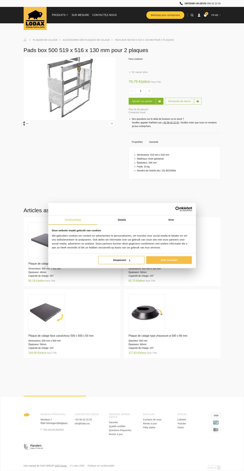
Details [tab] (122, 219)
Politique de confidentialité (101, 465)
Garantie (153, 142)
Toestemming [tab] (73, 219)
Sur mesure (80, 15)
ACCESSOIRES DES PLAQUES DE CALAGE (86, 40)
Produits (60, 15)
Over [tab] (171, 219)
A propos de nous (152, 419)
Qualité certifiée (117, 426)
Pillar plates (149, 427)
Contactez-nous (104, 15)
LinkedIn (181, 419)
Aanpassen (121, 260)
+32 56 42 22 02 (170, 122)
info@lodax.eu (82, 423)
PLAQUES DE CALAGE (45, 40)
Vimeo (180, 427)
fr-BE (216, 15)
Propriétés (137, 142)
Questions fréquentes (120, 430)
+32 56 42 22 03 (83, 419)
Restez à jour (116, 434)
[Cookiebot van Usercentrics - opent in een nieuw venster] (177, 209)
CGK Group (61, 465)
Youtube (181, 423)
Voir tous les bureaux (52, 429)
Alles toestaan (169, 260)
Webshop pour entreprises (165, 15)
